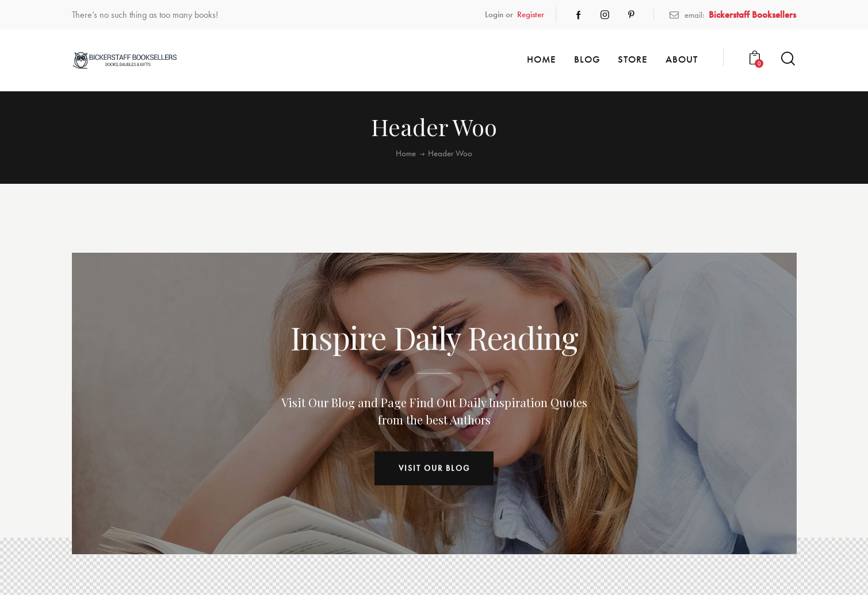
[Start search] (788, 58)
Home (406, 153)
